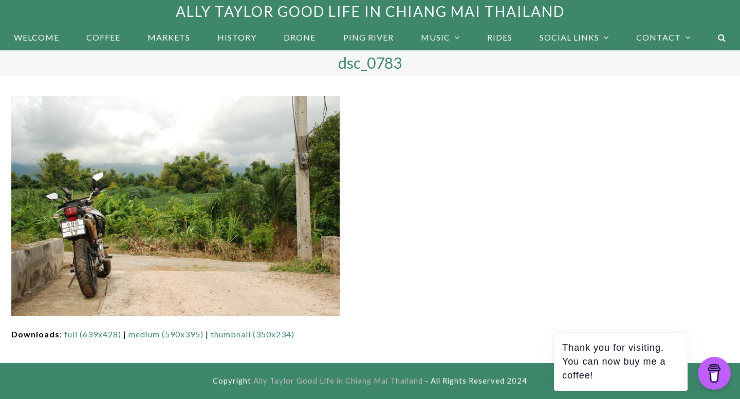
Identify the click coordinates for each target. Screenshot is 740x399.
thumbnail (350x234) (252, 334)
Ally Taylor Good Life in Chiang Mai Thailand (370, 11)
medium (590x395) (165, 334)
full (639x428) (92, 334)
